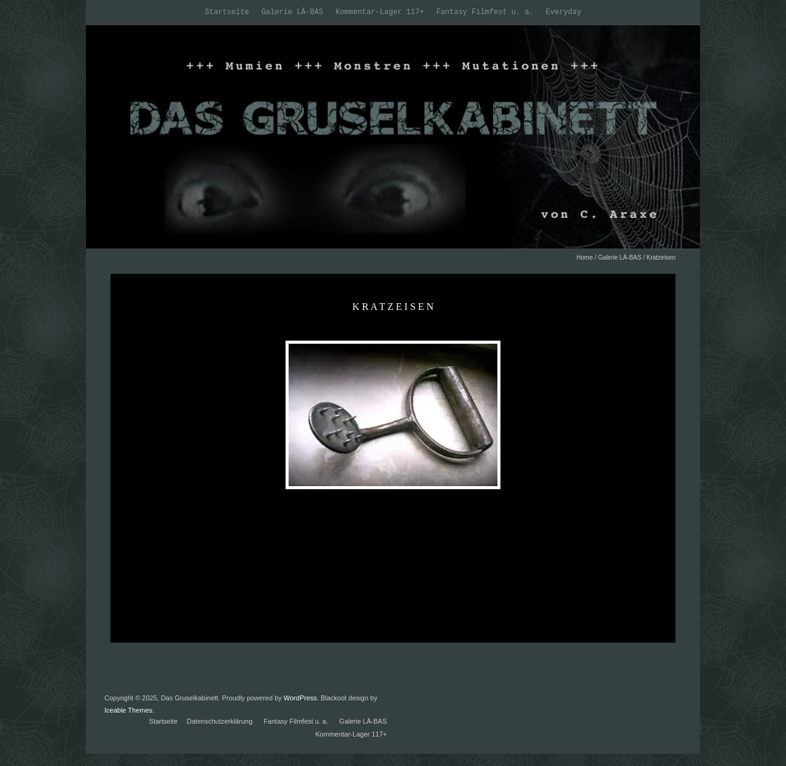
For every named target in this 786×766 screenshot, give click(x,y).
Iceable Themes (128, 710)
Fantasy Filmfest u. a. (484, 12)
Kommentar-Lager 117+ (379, 12)
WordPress (300, 698)
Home (585, 257)
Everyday (564, 12)
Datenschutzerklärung (219, 721)
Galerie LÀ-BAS (293, 12)
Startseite (227, 12)
